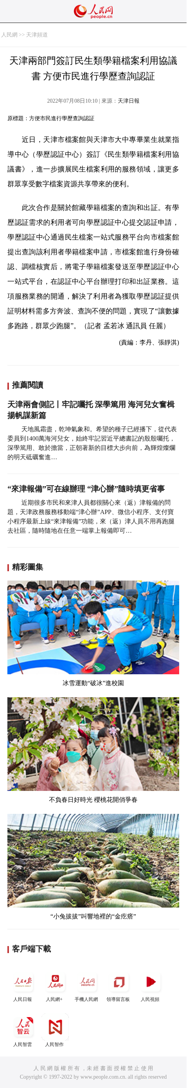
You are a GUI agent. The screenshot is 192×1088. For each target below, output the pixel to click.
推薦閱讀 (27, 385)
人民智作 (55, 1030)
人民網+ (55, 985)
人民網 (9, 35)
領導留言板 (119, 985)
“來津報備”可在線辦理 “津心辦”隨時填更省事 (86, 489)
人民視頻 (150, 985)
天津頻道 (37, 35)
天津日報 (129, 101)
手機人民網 (87, 985)
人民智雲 (23, 1030)
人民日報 (23, 985)
